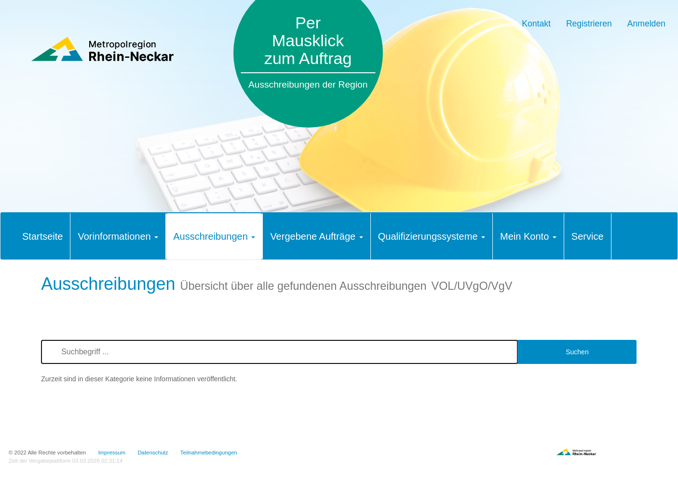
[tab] (42, 236)
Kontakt (536, 23)
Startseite (42, 236)
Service (587, 236)
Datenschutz (152, 452)
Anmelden (646, 23)
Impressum (111, 452)
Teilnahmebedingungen (208, 452)
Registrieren (589, 23)
